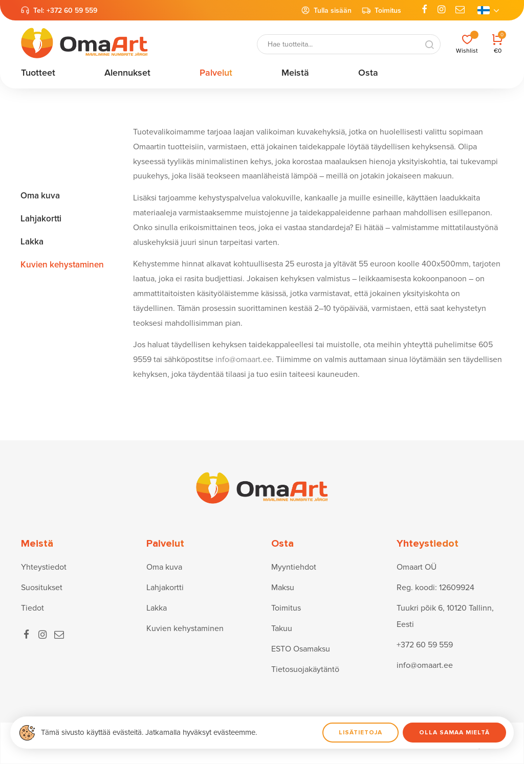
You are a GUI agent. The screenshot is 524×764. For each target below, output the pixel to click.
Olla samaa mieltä (454, 732)
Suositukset (41, 587)
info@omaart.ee (243, 359)
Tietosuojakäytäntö (305, 669)
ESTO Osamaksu (300, 649)
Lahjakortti (165, 587)
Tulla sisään (326, 10)
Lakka (156, 608)
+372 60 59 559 (72, 10)
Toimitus (381, 10)
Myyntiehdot (293, 567)
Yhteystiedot (44, 567)
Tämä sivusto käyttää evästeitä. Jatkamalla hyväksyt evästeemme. (149, 732)
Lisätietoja (360, 732)
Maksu (282, 587)
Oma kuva (164, 567)
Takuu (281, 628)
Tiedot (32, 608)
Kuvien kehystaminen (185, 628)
